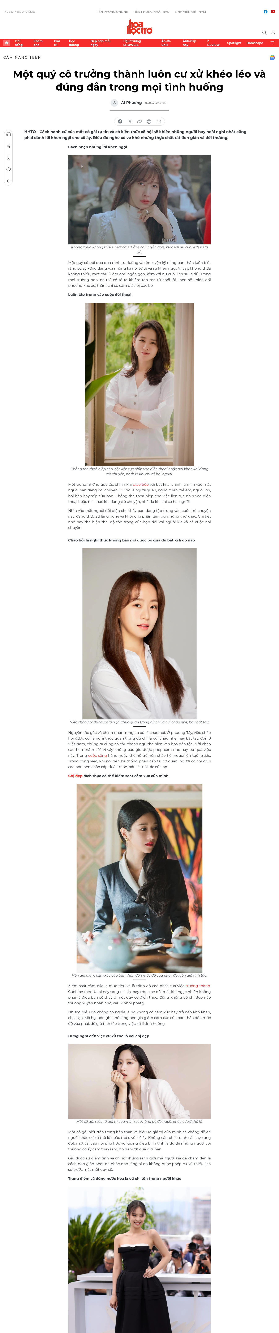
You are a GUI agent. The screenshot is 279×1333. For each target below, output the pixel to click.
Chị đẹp (75, 776)
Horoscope (254, 43)
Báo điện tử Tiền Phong (139, 27)
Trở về (8, 181)
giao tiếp (141, 484)
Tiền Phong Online (112, 12)
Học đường (74, 43)
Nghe (8, 134)
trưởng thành (198, 986)
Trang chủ (6, 43)
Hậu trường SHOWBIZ (132, 43)
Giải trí (57, 43)
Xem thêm (272, 43)
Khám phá (38, 43)
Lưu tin (8, 157)
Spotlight (234, 43)
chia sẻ (120, 121)
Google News (272, 57)
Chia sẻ (8, 145)
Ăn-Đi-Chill (166, 43)
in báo (149, 121)
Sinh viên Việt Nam (190, 12)
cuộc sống (97, 755)
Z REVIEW (213, 43)
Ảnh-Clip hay (189, 43)
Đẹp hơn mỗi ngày (100, 43)
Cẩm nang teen (22, 58)
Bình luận (8, 169)
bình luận (158, 121)
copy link (139, 121)
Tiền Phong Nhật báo (151, 12)
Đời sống (19, 43)
